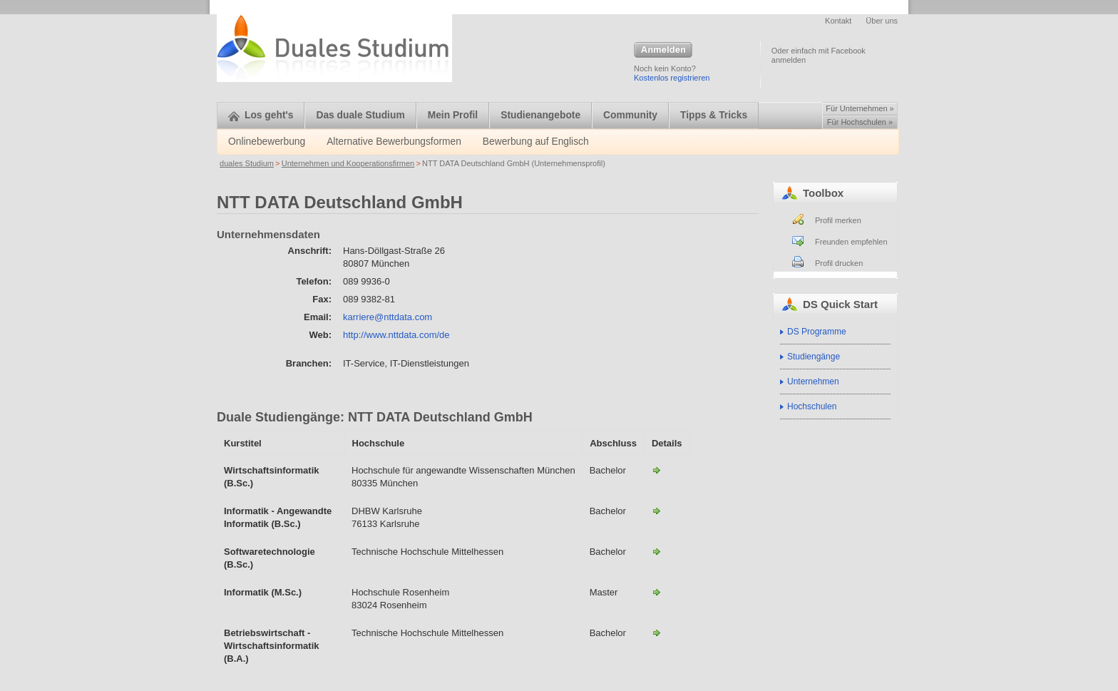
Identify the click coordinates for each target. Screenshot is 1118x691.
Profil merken (838, 220)
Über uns (882, 20)
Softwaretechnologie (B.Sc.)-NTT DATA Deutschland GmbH (656, 551)
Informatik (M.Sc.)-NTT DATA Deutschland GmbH (656, 592)
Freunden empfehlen (851, 241)
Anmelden (663, 50)
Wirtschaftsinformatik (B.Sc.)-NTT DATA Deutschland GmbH (656, 470)
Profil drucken (839, 263)
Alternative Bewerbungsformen (394, 141)
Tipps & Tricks (713, 115)
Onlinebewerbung (266, 141)
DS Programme (816, 332)
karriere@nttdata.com (387, 317)
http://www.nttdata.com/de (396, 334)
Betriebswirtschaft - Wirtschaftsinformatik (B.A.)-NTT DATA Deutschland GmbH (656, 632)
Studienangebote (540, 115)
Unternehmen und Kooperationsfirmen (348, 163)
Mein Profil (453, 115)
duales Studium (247, 163)
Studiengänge (813, 357)
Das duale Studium (360, 115)
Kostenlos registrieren (671, 77)
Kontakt (838, 20)
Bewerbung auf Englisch (536, 141)
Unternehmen (813, 382)
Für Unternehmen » (859, 108)
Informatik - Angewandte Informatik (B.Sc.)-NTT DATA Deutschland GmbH (656, 510)
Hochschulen (811, 406)
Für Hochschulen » (860, 122)
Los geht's (260, 115)
